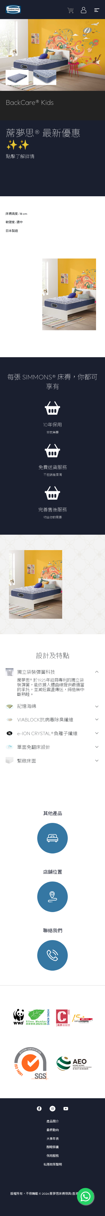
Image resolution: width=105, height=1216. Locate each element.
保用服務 (52, 1156)
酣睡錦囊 (52, 1147)
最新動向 (52, 1130)
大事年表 (52, 1139)
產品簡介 (52, 1121)
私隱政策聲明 (52, 1164)
